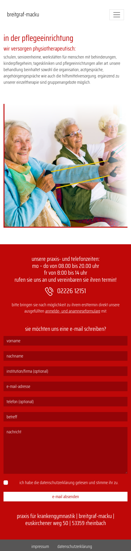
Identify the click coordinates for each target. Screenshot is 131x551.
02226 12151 (65, 290)
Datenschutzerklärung (57, 482)
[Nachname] (65, 356)
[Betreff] (65, 417)
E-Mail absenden (65, 496)
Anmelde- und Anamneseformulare (72, 310)
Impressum (40, 546)
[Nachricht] (65, 450)
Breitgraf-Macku (23, 14)
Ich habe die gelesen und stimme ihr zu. (68, 482)
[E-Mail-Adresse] (65, 386)
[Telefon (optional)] (65, 401)
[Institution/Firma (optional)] (65, 371)
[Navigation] (116, 14)
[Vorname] (65, 341)
